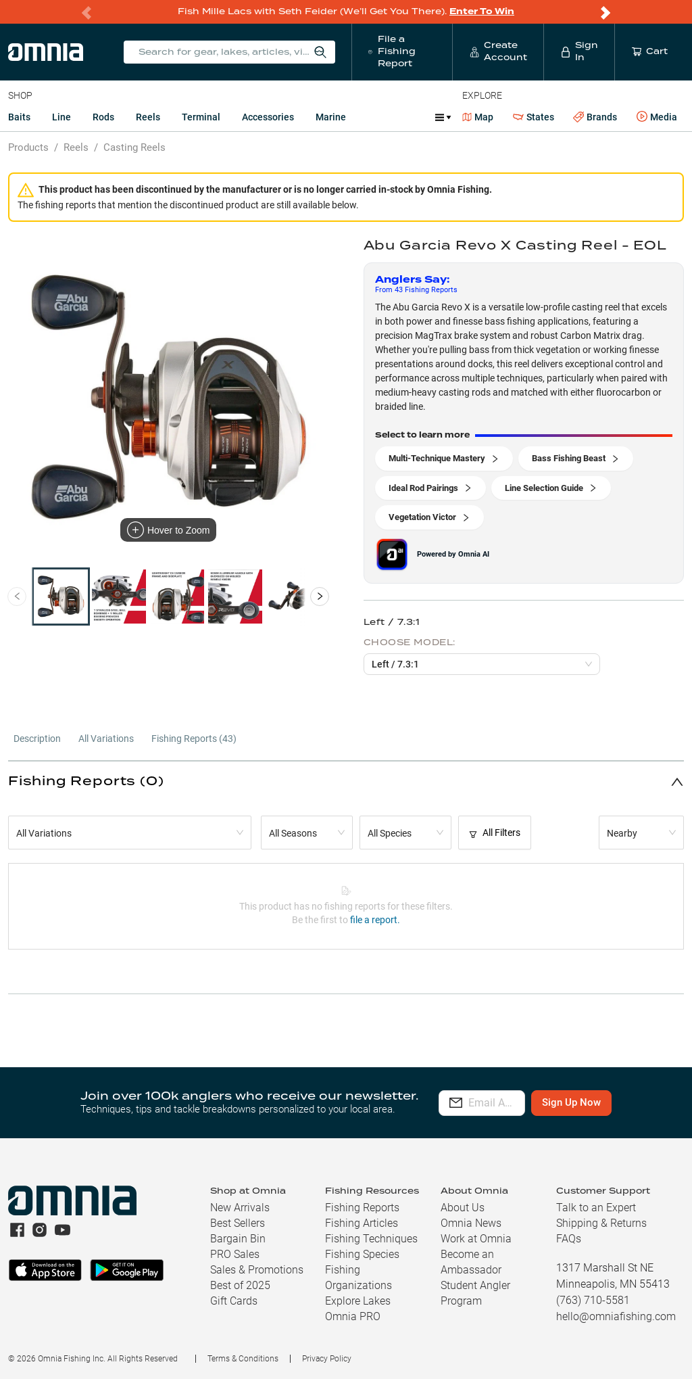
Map (478, 117)
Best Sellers (237, 1223)
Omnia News (471, 1223)
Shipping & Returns (601, 1223)
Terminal (201, 117)
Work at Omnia (476, 1238)
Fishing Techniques (371, 1238)
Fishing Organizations (358, 1277)
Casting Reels (134, 147)
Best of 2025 (240, 1285)
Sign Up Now (613, 1102)
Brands (595, 117)
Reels (148, 117)
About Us (463, 1207)
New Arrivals (240, 1207)
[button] (346, 781)
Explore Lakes (358, 1300)
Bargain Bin (238, 1238)
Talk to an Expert (596, 1207)
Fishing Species (362, 1254)
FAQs (568, 1238)
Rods (103, 117)
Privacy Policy (326, 1358)
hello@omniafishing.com (616, 1316)
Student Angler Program (475, 1293)
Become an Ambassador (471, 1262)
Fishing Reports (362, 1207)
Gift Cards (233, 1300)
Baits (19, 117)
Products (28, 147)
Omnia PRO (352, 1316)
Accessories (268, 117)
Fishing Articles (361, 1223)
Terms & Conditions (242, 1358)
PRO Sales (235, 1254)
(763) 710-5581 (593, 1300)
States (533, 117)
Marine (331, 117)
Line (61, 117)
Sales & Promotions (256, 1269)
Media (657, 117)
